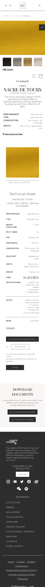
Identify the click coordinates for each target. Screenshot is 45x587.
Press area (22, 579)
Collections (13, 502)
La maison (11, 541)
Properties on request (22, 419)
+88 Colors (7, 69)
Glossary (10, 328)
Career (11, 562)
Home (11, 16)
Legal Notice (21, 566)
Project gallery (15, 527)
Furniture (12, 522)
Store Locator (14, 546)
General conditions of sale (21, 574)
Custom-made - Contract (20, 532)
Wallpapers (13, 512)
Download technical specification (22, 339)
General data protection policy (21, 570)
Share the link (20, 347)
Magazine (11, 536)
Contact (15, 367)
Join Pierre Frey (22, 496)
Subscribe (22, 474)
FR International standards (22, 412)
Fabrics (19, 16)
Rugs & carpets (14, 517)
